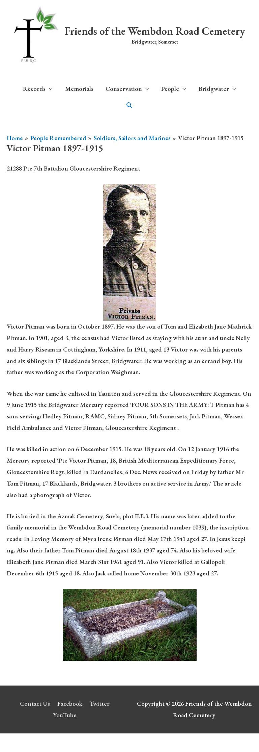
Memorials (79, 89)
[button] (129, 105)
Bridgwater (214, 89)
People (170, 89)
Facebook (69, 703)
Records (34, 89)
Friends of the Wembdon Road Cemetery (154, 31)
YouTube (65, 715)
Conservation (124, 89)
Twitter (100, 703)
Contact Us (35, 703)
